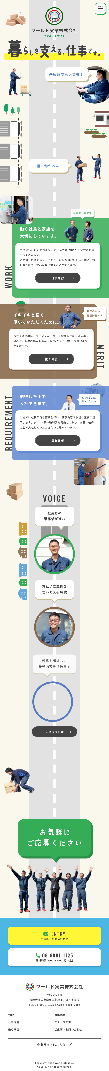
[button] (100, 8)
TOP (11, 1015)
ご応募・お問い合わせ (68, 1029)
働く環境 (13, 1029)
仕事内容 (13, 1022)
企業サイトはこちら (54, 1044)
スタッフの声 (62, 1022)
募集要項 (60, 1015)
